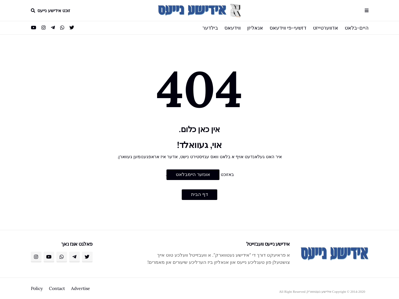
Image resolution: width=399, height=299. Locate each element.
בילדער (210, 28)
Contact (57, 288)
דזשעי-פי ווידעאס (288, 28)
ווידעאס (232, 28)
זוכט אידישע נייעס (53, 10)
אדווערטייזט (325, 28)
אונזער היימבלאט (193, 174)
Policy (37, 288)
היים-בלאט (356, 28)
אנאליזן (255, 28)
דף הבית (199, 194)
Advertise (80, 288)
